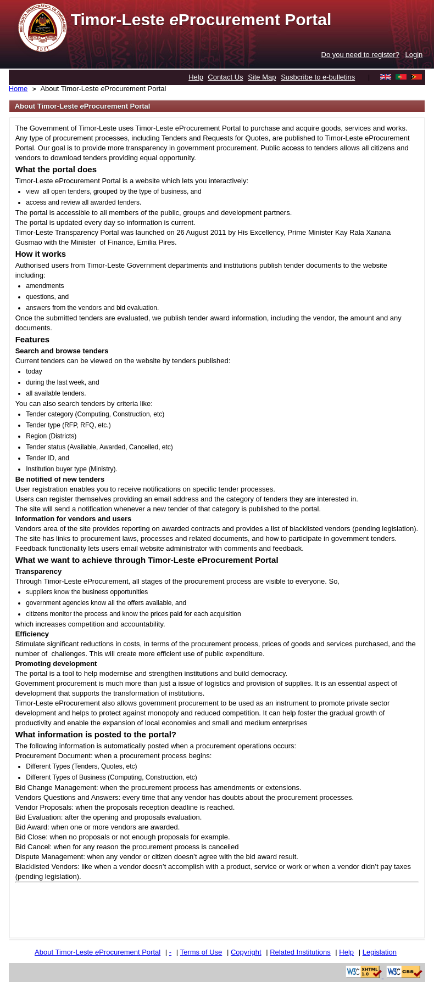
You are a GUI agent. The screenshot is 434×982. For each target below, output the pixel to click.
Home (18, 88)
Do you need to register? (360, 54)
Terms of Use (201, 952)
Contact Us (225, 77)
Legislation (380, 952)
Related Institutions (300, 952)
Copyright (246, 952)
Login (414, 54)
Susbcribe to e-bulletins (318, 77)
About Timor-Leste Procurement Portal (103, 88)
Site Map (262, 77)
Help (195, 77)
